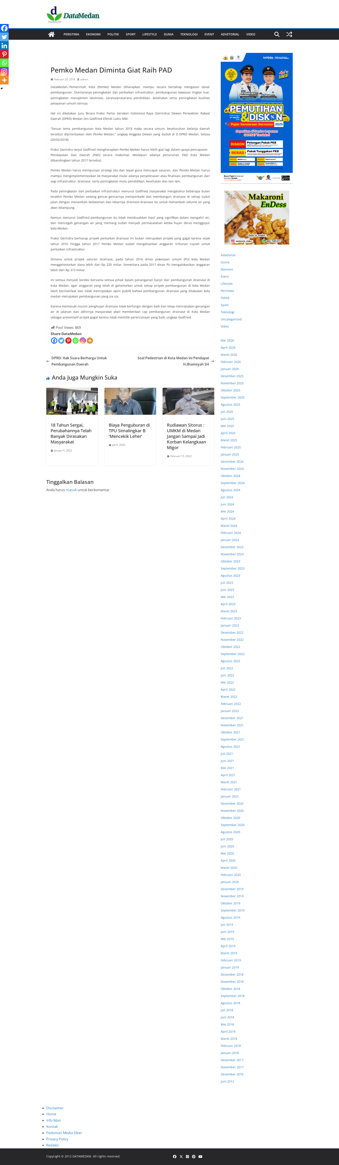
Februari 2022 (231, 704)
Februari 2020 (231, 875)
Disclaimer (55, 1108)
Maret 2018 (229, 1039)
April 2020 (228, 860)
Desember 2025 (232, 376)
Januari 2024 (230, 540)
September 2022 (233, 654)
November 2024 (232, 469)
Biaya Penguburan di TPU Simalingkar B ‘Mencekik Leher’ (129, 430)
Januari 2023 (230, 625)
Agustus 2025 (230, 404)
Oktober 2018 (230, 989)
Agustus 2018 (230, 1003)
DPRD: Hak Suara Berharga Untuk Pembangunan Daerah (76, 361)
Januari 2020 (230, 882)
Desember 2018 (232, 974)
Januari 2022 (230, 711)
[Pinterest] (68, 340)
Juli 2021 (227, 754)
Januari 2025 (230, 454)
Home (51, 1114)
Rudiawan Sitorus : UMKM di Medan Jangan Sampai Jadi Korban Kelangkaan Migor (186, 436)
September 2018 (233, 996)
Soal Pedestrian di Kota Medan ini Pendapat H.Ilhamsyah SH (176, 361)
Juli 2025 (227, 412)
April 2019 (228, 946)
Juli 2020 (227, 839)
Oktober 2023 (230, 561)
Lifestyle (149, 34)
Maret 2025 (229, 440)
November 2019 (232, 896)
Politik (113, 34)
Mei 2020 (227, 853)
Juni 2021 (227, 761)
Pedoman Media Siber (64, 1132)
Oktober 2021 (230, 732)
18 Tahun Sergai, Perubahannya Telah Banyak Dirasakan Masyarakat (71, 433)
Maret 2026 (229, 355)
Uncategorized (231, 319)
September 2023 (233, 568)
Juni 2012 (227, 1081)
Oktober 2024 (230, 476)
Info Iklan (53, 1120)
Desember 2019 (232, 889)
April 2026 (228, 347)
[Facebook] (54, 340)
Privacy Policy (57, 1139)
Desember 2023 (232, 547)
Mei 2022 (227, 682)
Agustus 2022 (230, 661)
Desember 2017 (232, 1060)
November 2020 (232, 811)
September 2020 (233, 825)
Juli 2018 (227, 1010)
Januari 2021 (230, 796)
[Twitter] (61, 340)
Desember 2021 (232, 718)
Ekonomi (93, 34)
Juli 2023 (227, 583)
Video (250, 34)
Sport (131, 34)
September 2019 (233, 910)
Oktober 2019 (230, 903)
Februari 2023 (231, 618)
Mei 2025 (227, 426)
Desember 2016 (232, 1074)
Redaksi (52, 1145)
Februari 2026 (231, 362)
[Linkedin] (4, 45)
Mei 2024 (227, 511)
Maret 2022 (229, 697)
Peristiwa (71, 34)
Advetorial (228, 255)
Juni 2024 (227, 504)
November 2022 (232, 640)
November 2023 (232, 554)
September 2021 (233, 739)
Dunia (168, 34)
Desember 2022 (232, 632)
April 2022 (228, 689)
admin (84, 79)
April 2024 (228, 518)
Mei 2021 (227, 768)
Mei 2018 (227, 1024)
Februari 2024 (231, 533)
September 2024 (233, 483)
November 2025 (232, 383)
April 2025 (228, 433)
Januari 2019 (230, 967)
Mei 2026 (227, 340)
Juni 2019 (227, 932)
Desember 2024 (232, 461)
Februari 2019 (231, 960)
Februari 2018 (231, 1046)
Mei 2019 (227, 939)
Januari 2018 (230, 1053)
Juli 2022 (227, 668)
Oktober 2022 (230, 647)
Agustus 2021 (230, 746)
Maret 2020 (229, 868)
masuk (71, 490)
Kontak (52, 1126)
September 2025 (233, 397)
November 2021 (232, 725)
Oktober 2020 (230, 818)
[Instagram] (83, 340)
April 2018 (228, 1031)
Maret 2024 (229, 526)
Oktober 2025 (230, 390)
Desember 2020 (232, 803)
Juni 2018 (227, 1017)
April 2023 (228, 604)
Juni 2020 (227, 846)
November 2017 (232, 1067)
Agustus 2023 (230, 575)
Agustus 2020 (230, 832)
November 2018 (232, 982)
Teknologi (189, 34)
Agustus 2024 (230, 490)
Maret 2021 (229, 782)
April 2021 (228, 775)
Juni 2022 (227, 675)
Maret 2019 (229, 953)
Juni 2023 (227, 590)
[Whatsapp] (75, 340)
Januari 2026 (230, 369)
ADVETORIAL (230, 34)
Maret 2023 (229, 611)
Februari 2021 (231, 789)
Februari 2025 (231, 447)
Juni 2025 (227, 419)
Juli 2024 (227, 497)
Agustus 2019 (230, 917)
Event (209, 34)
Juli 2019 (227, 925)
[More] (90, 340)
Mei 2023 (227, 597)
